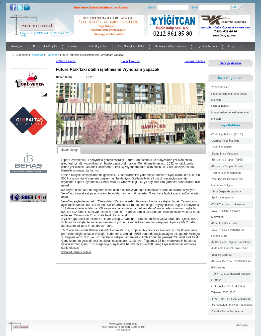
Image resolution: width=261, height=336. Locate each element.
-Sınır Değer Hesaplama (226, 191)
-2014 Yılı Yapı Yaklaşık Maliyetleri (226, 213)
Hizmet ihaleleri (220, 105)
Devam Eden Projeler (45, 46)
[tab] (69, 150)
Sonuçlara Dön (130, 61)
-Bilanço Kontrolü (221, 254)
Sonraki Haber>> (194, 61)
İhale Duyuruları (98, 46)
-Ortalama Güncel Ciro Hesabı (229, 248)
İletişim (232, 46)
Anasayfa (16, 46)
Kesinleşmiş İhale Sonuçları (170, 46)
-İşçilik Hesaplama (222, 197)
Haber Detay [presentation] (69, 150)
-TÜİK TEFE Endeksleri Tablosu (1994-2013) (230, 276)
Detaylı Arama (230, 63)
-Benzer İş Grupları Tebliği (227, 159)
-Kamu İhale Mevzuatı (224, 153)
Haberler (51, 54)
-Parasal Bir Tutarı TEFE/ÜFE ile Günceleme (231, 264)
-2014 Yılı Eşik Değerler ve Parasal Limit (227, 232)
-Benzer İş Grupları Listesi (227, 166)
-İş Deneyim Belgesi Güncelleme (231, 242)
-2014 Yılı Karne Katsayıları (228, 204)
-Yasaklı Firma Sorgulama (227, 311)
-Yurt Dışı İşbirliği (221, 146)
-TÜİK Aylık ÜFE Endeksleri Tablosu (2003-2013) (228, 289)
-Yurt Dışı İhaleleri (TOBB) (227, 134)
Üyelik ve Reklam (207, 46)
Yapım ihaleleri (220, 86)
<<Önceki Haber (66, 61)
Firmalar (73, 46)
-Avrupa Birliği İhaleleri (225, 140)
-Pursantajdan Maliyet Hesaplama (232, 304)
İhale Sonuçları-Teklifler (131, 46)
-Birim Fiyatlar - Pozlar (225, 223)
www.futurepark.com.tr (76, 252)
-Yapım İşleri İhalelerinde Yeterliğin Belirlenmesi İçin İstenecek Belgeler (227, 179)
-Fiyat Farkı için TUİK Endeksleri (231, 298)
